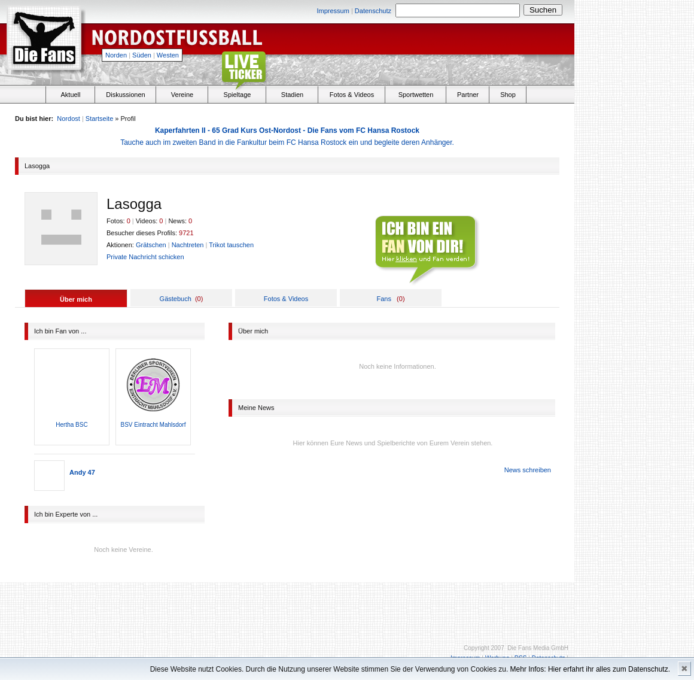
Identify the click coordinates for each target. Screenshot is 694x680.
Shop (508, 94)
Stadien (292, 94)
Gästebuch (175, 298)
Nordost (68, 118)
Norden (116, 55)
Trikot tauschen (231, 244)
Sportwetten (416, 94)
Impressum (332, 10)
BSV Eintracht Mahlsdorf (153, 424)
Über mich (76, 299)
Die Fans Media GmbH (537, 648)
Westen (168, 55)
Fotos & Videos (352, 94)
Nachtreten (188, 244)
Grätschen (151, 244)
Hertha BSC (71, 424)
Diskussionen (125, 94)
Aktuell (70, 94)
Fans (383, 298)
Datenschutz (373, 10)
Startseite (99, 118)
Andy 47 (82, 472)
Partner (468, 94)
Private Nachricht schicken (145, 256)
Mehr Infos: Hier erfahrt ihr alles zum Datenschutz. (590, 669)
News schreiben (527, 469)
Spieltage (237, 94)
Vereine (182, 94)
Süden (141, 55)
